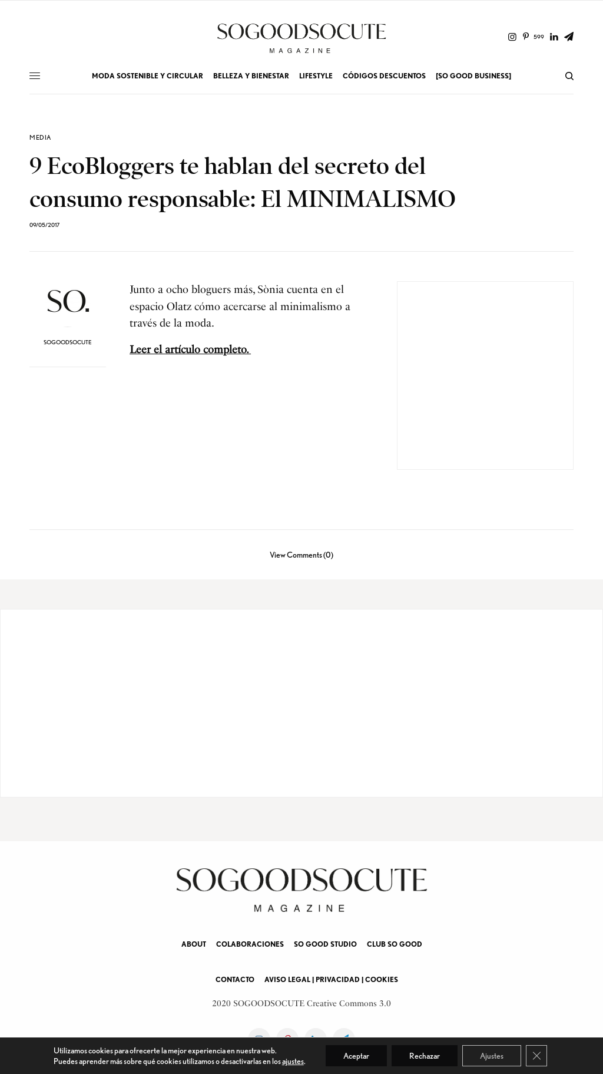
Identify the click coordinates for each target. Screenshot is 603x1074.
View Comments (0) (301, 554)
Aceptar (356, 1055)
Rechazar (424, 1055)
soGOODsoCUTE (68, 342)
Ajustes (491, 1055)
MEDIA (40, 137)
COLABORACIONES (250, 944)
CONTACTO (235, 979)
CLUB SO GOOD (394, 944)
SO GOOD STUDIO (325, 944)
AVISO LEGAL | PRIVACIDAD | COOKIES (331, 979)
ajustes (293, 1061)
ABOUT (193, 944)
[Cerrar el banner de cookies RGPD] (536, 1055)
